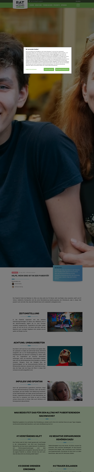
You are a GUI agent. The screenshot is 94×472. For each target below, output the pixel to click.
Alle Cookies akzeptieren (62, 69)
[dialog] (48, 60)
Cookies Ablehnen (49, 69)
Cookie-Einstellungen (31, 69)
